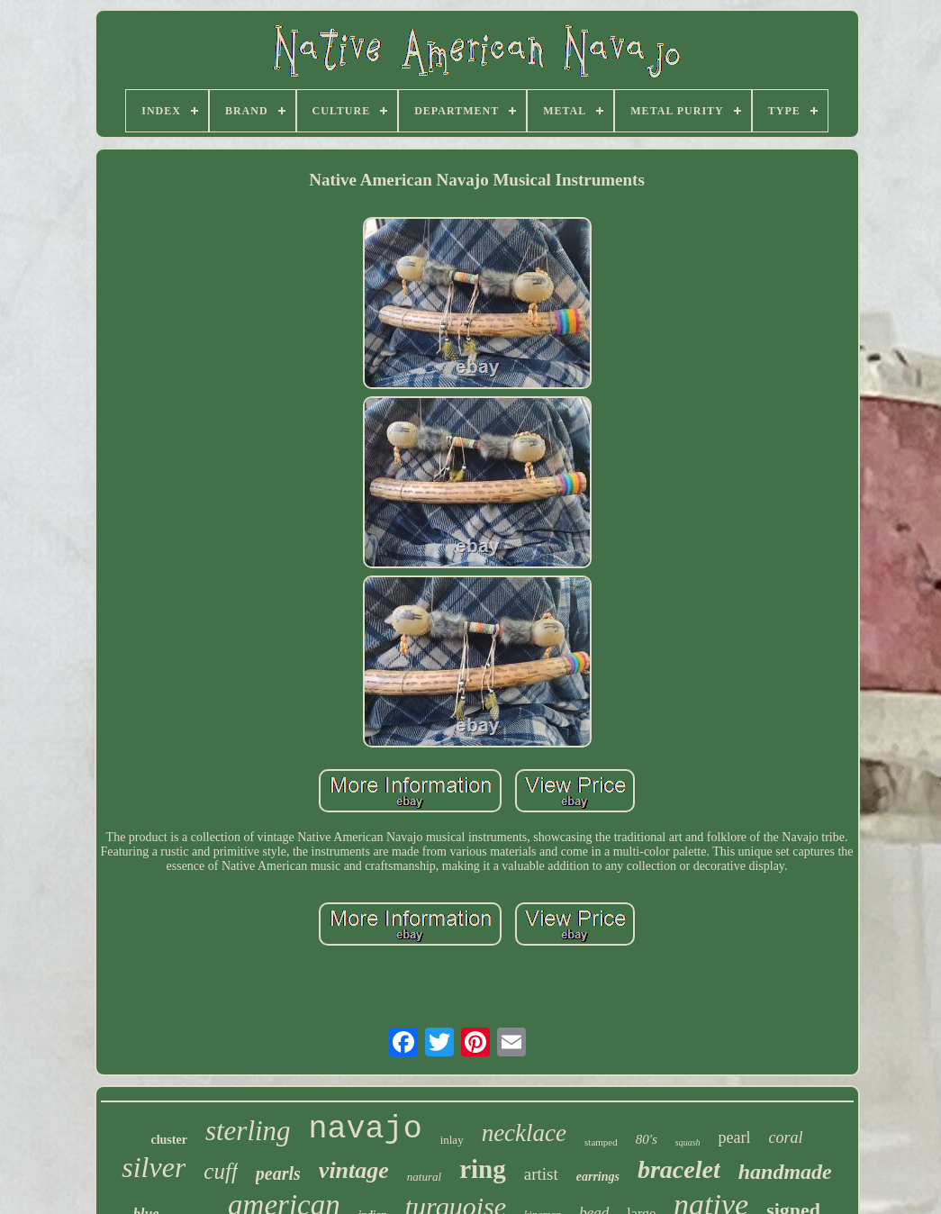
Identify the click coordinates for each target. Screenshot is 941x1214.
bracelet (679, 1169)
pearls (278, 1173)
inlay (452, 1139)
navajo (365, 1129)
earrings (598, 1176)
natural (424, 1176)
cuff (221, 1171)
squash (688, 1142)
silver (153, 1167)
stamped (601, 1142)
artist (541, 1173)
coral (786, 1137)
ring (482, 1169)
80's (646, 1139)
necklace (524, 1132)
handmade (785, 1171)
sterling (248, 1130)
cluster (168, 1139)
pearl (735, 1137)
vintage (354, 1170)
